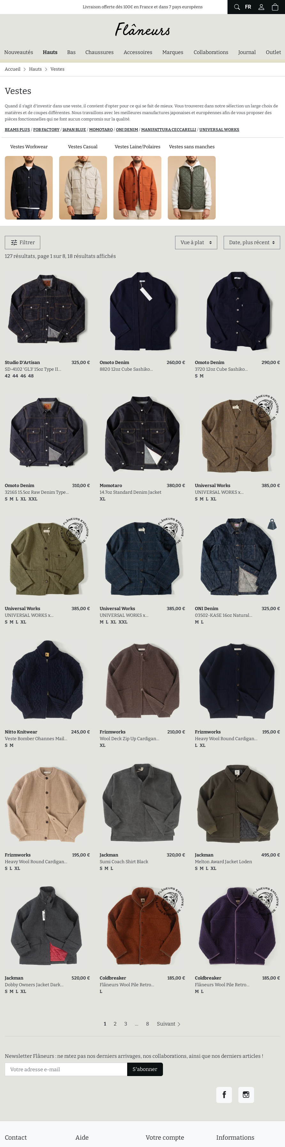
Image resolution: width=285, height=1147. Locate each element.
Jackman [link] (109, 855)
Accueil (12, 69)
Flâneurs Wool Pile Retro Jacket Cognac (125, 985)
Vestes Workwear (29, 147)
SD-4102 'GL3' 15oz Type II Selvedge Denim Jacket (31, 370)
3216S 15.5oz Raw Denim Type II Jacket (35, 493)
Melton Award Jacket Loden (223, 861)
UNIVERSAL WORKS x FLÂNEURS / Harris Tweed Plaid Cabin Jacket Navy (127, 616)
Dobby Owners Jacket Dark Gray (32, 985)
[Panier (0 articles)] (275, 7)
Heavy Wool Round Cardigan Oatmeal (34, 862)
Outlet (273, 52)
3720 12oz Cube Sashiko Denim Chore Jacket (220, 370)
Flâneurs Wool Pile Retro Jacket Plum (220, 985)
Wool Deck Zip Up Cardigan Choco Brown (128, 739)
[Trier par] (252, 242)
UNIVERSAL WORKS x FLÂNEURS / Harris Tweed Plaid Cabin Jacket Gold (222, 493)
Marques (172, 52)
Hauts (52, 51)
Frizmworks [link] (113, 732)
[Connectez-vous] (261, 7)
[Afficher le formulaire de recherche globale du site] (236, 7)
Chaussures (99, 52)
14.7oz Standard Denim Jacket (130, 492)
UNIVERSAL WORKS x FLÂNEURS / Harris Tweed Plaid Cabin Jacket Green (32, 616)
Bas (71, 52)
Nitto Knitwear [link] (21, 732)
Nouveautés (18, 52)
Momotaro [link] (111, 485)
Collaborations (211, 52)
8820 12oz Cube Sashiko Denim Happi (125, 370)
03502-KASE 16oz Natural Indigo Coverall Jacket (222, 616)
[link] (47, 312)
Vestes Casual (83, 147)
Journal (247, 52)
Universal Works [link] (212, 485)
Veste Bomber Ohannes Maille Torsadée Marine (36, 739)
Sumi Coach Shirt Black (124, 861)
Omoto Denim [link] (114, 362)
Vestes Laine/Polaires (137, 147)
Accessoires (138, 52)
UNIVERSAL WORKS (219, 129)
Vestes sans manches (192, 147)
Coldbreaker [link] (113, 978)
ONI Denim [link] (206, 608)
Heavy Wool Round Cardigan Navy (224, 739)
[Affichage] (196, 242)
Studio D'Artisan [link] (22, 362)
